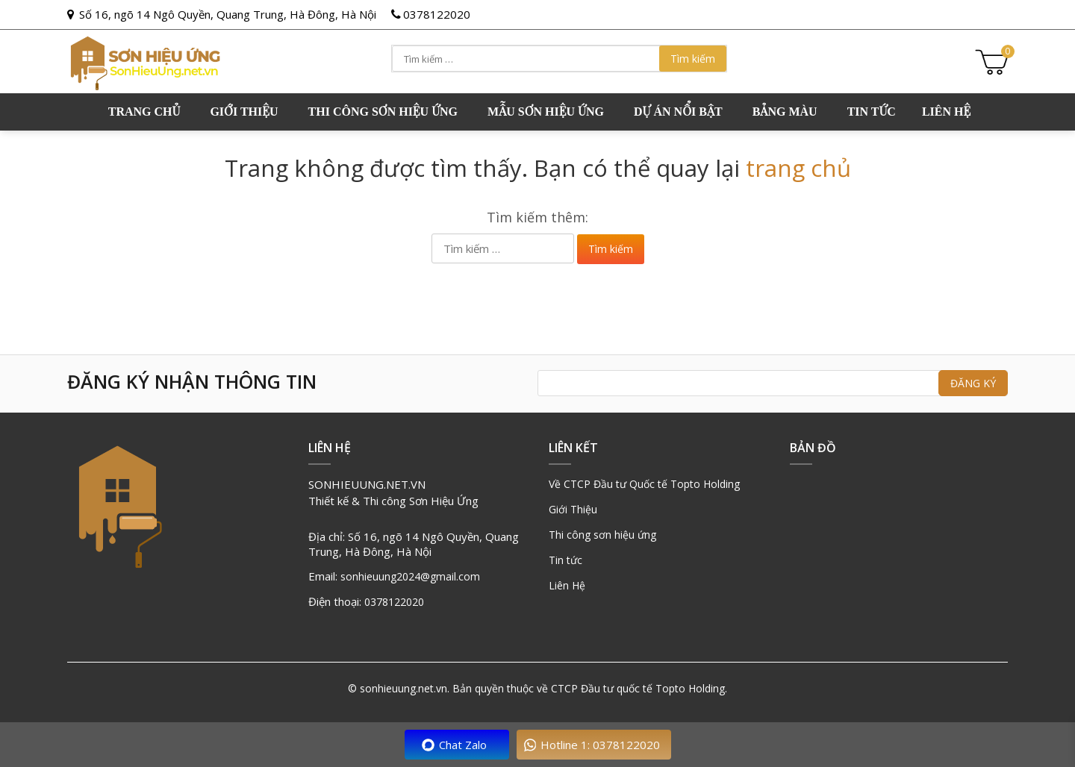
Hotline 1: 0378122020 (600, 744)
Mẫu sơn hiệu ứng (545, 111)
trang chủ (798, 168)
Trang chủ (144, 111)
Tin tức (871, 111)
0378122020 (436, 14)
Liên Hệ (567, 585)
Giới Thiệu (573, 509)
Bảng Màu (784, 111)
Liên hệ (946, 111)
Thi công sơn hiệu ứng (383, 111)
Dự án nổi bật (678, 111)
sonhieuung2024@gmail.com (410, 576)
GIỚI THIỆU (244, 111)
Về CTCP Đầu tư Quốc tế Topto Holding (644, 484)
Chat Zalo (463, 744)
